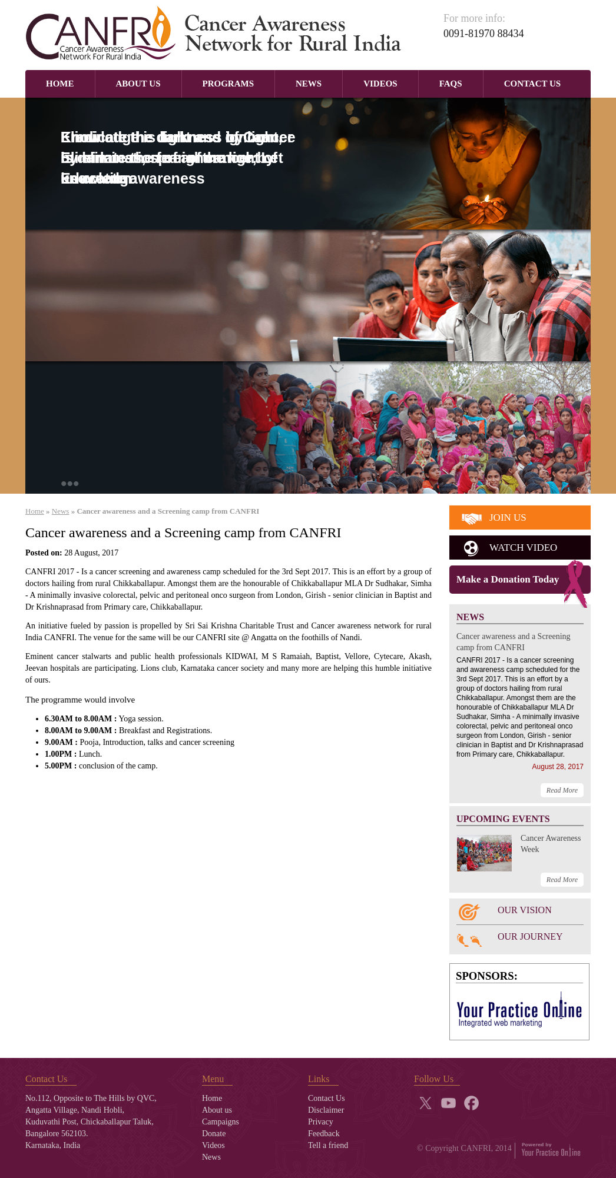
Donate (214, 1133)
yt (448, 1103)
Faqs (450, 83)
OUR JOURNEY (530, 936)
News (309, 83)
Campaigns (220, 1121)
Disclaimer (326, 1110)
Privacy (320, 1121)
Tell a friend (328, 1145)
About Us (138, 83)
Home (60, 83)
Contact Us (532, 83)
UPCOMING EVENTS (503, 819)
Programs (228, 83)
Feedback (324, 1133)
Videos (380, 83)
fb (471, 1103)
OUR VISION (525, 910)
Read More (562, 790)
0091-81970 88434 (483, 33)
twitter (425, 1103)
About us (217, 1110)
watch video (523, 547)
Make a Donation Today (507, 579)
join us (507, 517)
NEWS (470, 617)
